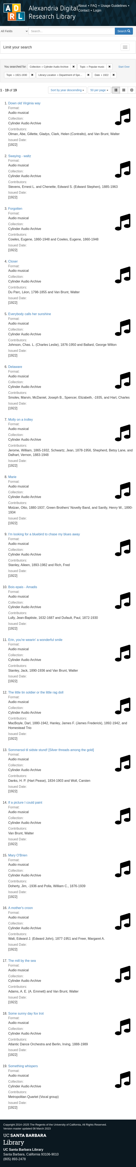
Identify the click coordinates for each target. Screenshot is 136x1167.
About (82, 5)
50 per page (99, 90)
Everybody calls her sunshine (29, 314)
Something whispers (23, 1066)
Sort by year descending (67, 90)
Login (97, 10)
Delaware (15, 367)
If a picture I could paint (25, 802)
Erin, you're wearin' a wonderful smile (35, 640)
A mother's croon (20, 908)
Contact (83, 10)
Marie (12, 477)
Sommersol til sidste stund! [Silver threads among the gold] (51, 750)
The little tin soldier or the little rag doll (35, 692)
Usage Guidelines (114, 5)
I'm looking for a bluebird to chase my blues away (44, 534)
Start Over (124, 66)
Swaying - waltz (19, 156)
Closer (13, 261)
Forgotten (15, 208)
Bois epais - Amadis (22, 587)
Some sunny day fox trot (26, 1013)
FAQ (93, 5)
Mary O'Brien (17, 855)
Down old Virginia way (24, 103)
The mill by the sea (22, 960)
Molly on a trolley (20, 419)
